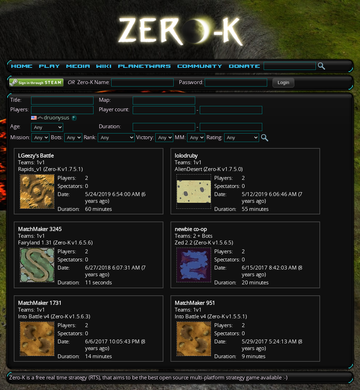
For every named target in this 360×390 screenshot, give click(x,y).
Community (199, 66)
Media (78, 66)
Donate (244, 66)
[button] (283, 83)
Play (49, 66)
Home (21, 66)
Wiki (103, 66)
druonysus (56, 117)
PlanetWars (144, 66)
